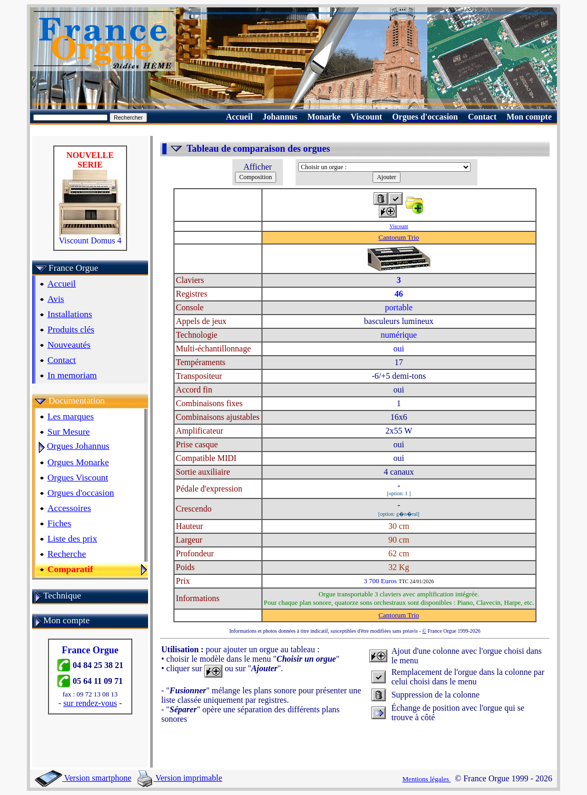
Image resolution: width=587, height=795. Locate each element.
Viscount (398, 226)
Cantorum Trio (398, 237)
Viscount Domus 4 (90, 237)
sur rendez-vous (90, 703)
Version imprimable (180, 777)
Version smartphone (83, 777)
